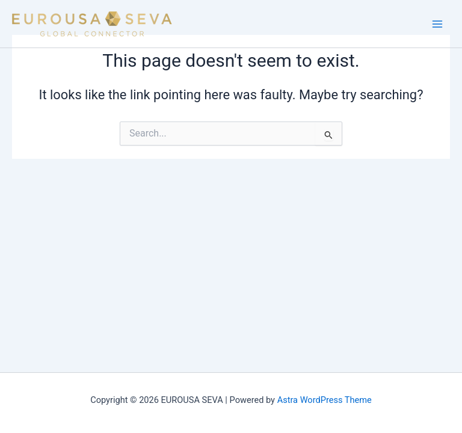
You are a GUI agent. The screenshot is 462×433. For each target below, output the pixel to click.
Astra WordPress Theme (324, 400)
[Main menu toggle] (437, 24)
